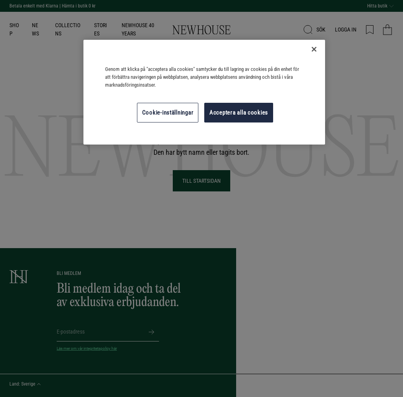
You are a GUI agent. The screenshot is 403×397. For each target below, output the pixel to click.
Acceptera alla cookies (238, 112)
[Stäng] (314, 49)
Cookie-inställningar (168, 112)
